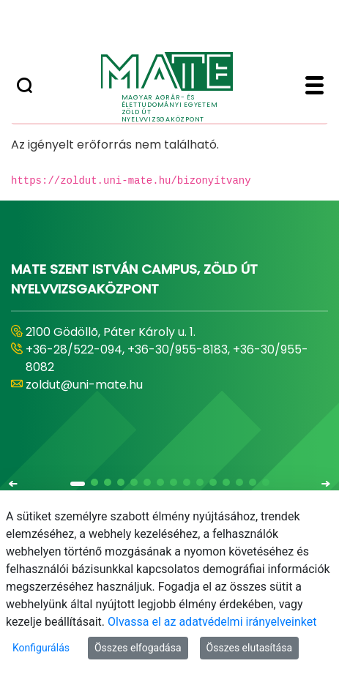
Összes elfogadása (138, 648)
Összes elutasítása (249, 648)
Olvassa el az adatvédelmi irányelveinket (212, 622)
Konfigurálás (41, 648)
